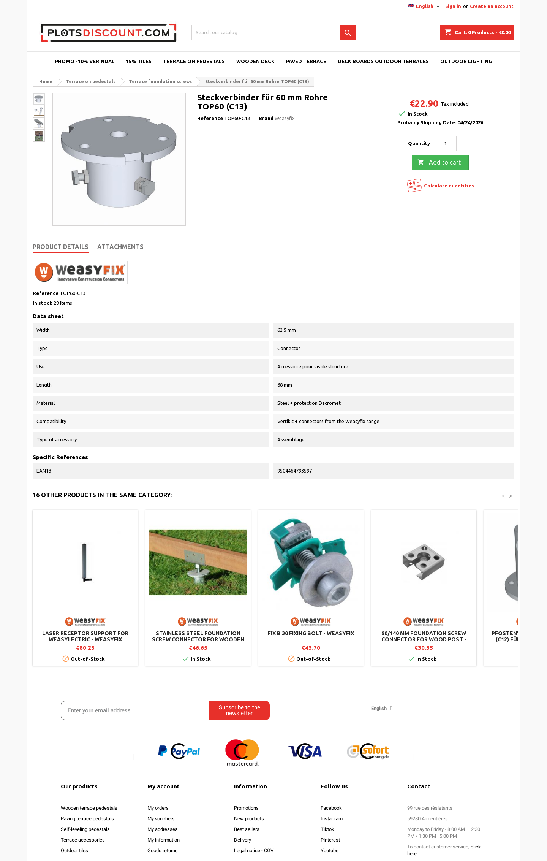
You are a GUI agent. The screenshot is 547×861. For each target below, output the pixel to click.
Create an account (492, 6)
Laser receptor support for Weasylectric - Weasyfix (85, 636)
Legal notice (247, 850)
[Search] (273, 32)
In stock (42, 303)
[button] (135, 757)
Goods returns (162, 850)
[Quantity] (445, 143)
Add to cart (439, 162)
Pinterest (330, 840)
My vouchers (161, 818)
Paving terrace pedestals (87, 818)
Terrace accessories (83, 840)
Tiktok (327, 829)
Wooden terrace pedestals (89, 808)
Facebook (331, 808)
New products (249, 818)
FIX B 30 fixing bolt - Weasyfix (311, 633)
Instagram (332, 818)
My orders (158, 808)
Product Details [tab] (61, 246)
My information (163, 840)
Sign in (453, 6)
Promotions (246, 808)
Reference (210, 118)
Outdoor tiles (74, 850)
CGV (269, 850)
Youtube (329, 850)
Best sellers (246, 829)
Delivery (242, 840)
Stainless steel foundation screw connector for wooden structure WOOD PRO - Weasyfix (198, 639)
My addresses (162, 829)
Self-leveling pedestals (85, 829)
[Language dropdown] (424, 6)
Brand (266, 118)
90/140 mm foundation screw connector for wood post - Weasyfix (423, 639)
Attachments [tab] (120, 246)
